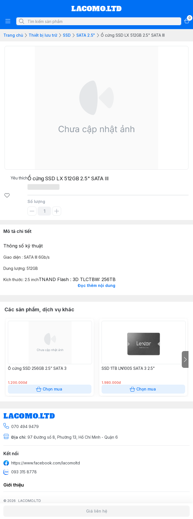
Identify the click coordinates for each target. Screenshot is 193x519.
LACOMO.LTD (29, 501)
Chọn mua (49, 389)
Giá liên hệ (96, 511)
